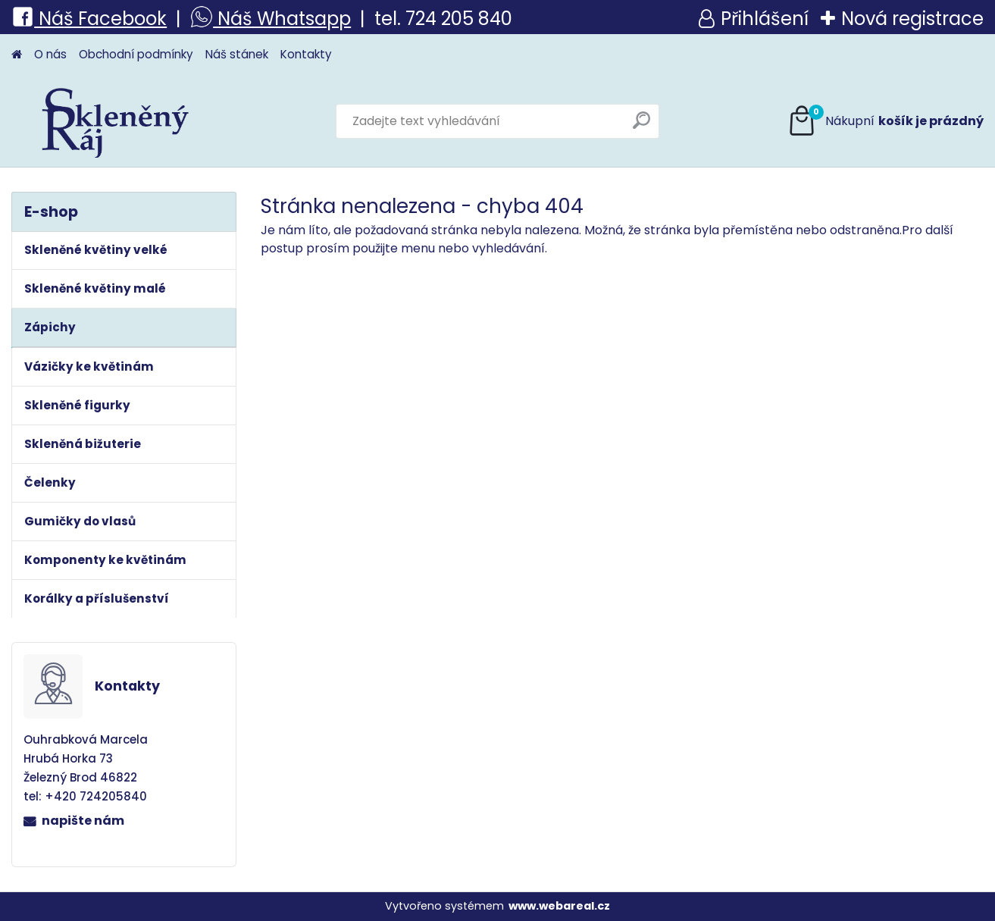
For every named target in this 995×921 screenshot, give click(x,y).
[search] (641, 126)
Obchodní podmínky (136, 54)
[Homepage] (16, 55)
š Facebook (115, 18)
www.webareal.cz (559, 905)
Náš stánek (236, 54)
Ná (37, 18)
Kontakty (306, 54)
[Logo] (115, 121)
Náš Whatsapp (282, 18)
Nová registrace (912, 18)
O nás (50, 54)
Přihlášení (765, 18)
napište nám (83, 820)
